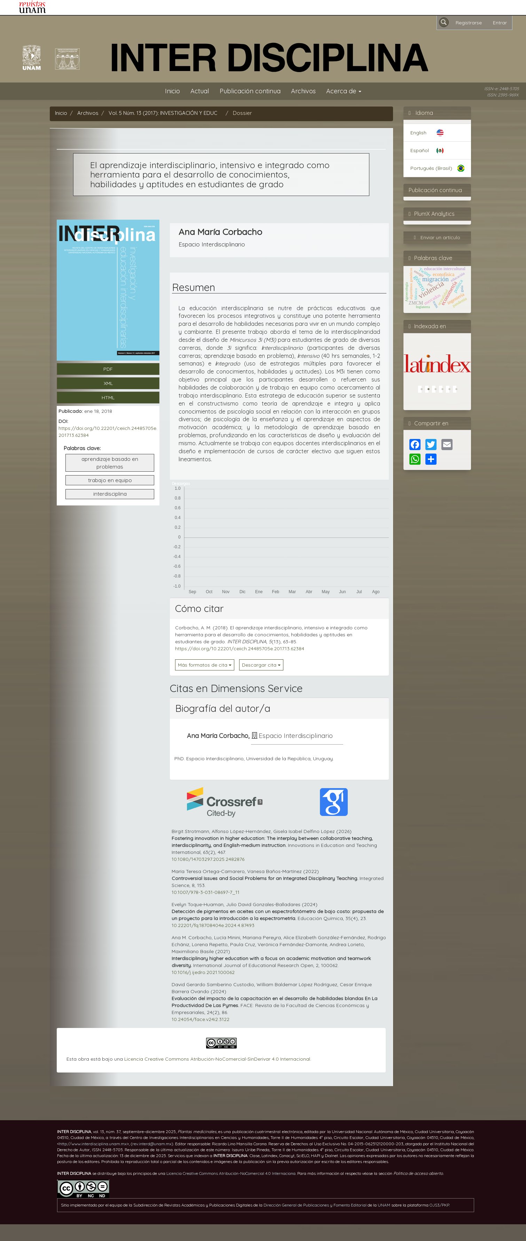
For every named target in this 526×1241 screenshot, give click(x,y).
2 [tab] (430, 390)
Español (419, 150)
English (418, 132)
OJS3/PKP (439, 1205)
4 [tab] (444, 390)
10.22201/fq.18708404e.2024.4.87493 (213, 925)
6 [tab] (458, 390)
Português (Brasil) (431, 168)
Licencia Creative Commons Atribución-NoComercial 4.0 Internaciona (231, 1173)
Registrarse (469, 22)
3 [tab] (437, 390)
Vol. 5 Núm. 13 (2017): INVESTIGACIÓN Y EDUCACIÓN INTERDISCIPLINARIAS (197, 113)
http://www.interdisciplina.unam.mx (93, 1143)
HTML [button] (108, 397)
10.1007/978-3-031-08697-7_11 (206, 892)
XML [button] (108, 383)
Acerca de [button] (343, 91)
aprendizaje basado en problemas (109, 463)
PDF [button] (108, 369)
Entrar (500, 22)
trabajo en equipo (110, 480)
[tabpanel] (435, 354)
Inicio (172, 91)
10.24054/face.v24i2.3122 (200, 1019)
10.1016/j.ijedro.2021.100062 (203, 972)
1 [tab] (423, 390)
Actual (199, 91)
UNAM (384, 1205)
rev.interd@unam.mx (152, 1143)
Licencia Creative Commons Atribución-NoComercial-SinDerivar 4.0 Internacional (217, 1059)
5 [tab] (451, 390)
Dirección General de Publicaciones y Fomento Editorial (315, 1205)
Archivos (303, 91)
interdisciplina (110, 493)
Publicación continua (250, 91)
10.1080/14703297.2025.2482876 (208, 859)
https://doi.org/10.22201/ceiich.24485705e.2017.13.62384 (239, 648)
